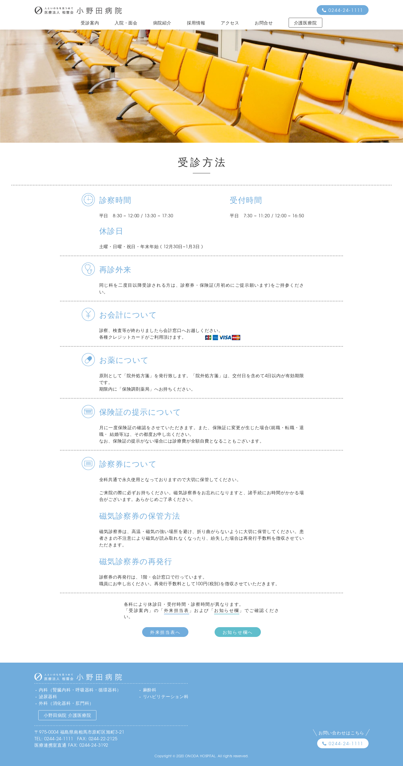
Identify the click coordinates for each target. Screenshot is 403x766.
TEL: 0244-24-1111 (53, 738)
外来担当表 (176, 610)
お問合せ (264, 22)
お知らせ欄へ (238, 632)
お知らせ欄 (226, 610)
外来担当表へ (165, 632)
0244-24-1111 (345, 10)
